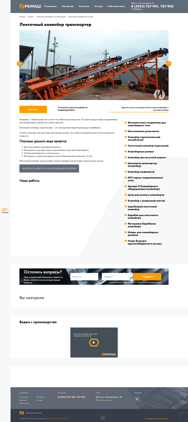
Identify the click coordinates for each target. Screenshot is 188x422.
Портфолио (68, 6)
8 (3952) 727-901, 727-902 (152, 6)
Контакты (84, 6)
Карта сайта (24, 403)
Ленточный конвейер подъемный (148, 145)
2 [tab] (97, 95)
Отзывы (99, 6)
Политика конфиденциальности (58, 418)
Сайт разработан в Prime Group (157, 418)
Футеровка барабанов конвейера (142, 225)
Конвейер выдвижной (141, 171)
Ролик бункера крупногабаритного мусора (145, 242)
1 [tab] (91, 95)
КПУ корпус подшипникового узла (145, 179)
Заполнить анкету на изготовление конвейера (49, 168)
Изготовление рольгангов (143, 131)
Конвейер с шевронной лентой (146, 200)
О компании (50, 6)
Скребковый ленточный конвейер (142, 208)
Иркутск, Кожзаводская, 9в (142, 3)
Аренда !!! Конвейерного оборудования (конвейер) (144, 188)
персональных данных (153, 282)
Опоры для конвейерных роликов (143, 234)
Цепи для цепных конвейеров (146, 194)
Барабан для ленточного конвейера (143, 216)
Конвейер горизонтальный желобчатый (144, 138)
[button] (5, 211)
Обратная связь (116, 6)
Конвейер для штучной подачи (147, 157)
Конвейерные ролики (141, 151)
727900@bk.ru (137, 9)
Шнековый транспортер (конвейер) (142, 165)
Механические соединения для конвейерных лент (147, 124)
